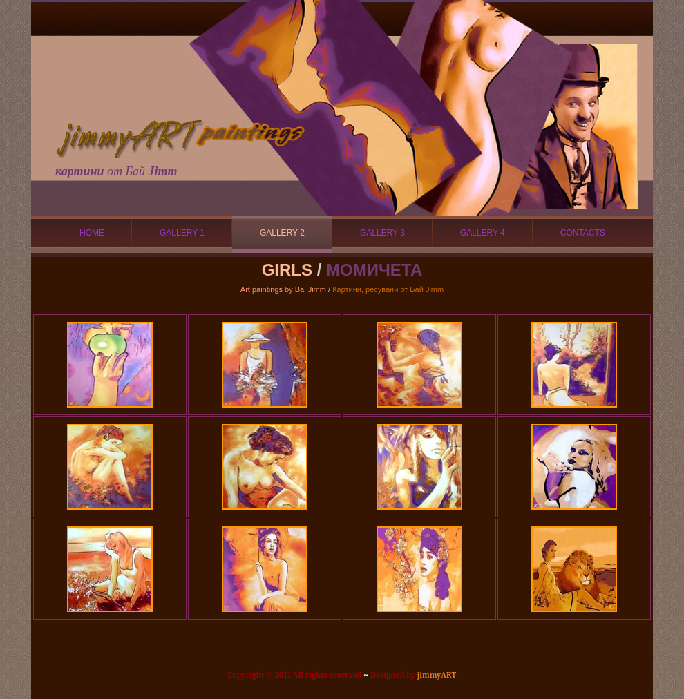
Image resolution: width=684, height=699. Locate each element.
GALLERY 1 (182, 233)
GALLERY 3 (382, 233)
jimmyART (437, 675)
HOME (91, 233)
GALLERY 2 (282, 233)
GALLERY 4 (482, 233)
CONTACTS (582, 233)
